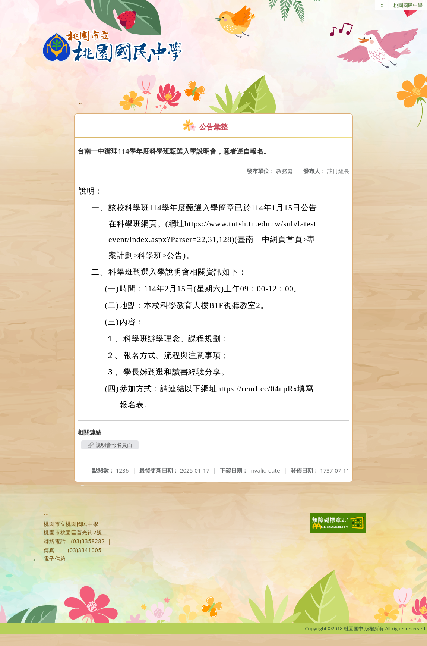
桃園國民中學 (408, 5)
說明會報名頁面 (110, 444)
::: (381, 5)
